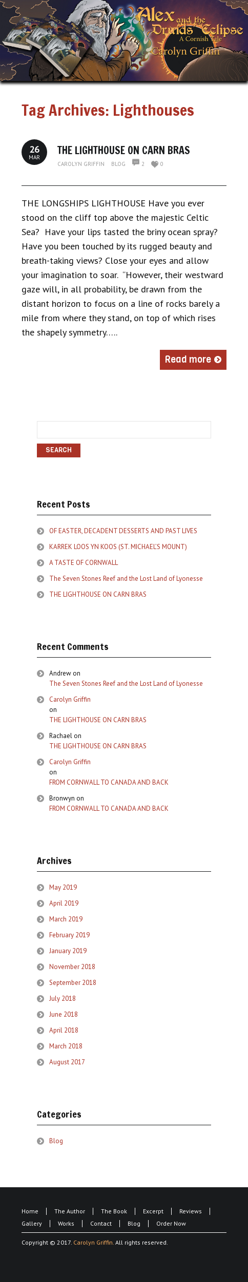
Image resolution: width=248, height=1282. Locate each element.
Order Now (171, 1223)
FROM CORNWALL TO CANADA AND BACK (109, 782)
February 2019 (69, 935)
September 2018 (72, 982)
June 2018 (63, 1014)
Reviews (190, 1211)
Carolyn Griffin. (93, 1242)
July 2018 (62, 998)
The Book (114, 1211)
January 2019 (68, 951)
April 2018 (63, 1030)
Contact (101, 1223)
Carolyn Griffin (81, 163)
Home (30, 1211)
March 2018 (65, 1046)
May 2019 (63, 887)
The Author (69, 1211)
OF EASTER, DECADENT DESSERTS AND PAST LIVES (123, 531)
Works (66, 1223)
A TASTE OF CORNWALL (83, 562)
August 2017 (67, 1062)
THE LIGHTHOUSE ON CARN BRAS (123, 150)
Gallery (32, 1223)
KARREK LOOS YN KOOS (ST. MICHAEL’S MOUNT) (118, 546)
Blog (118, 163)
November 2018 (72, 966)
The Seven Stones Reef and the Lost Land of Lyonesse (126, 578)
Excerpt (153, 1211)
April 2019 (63, 903)
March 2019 (65, 919)
